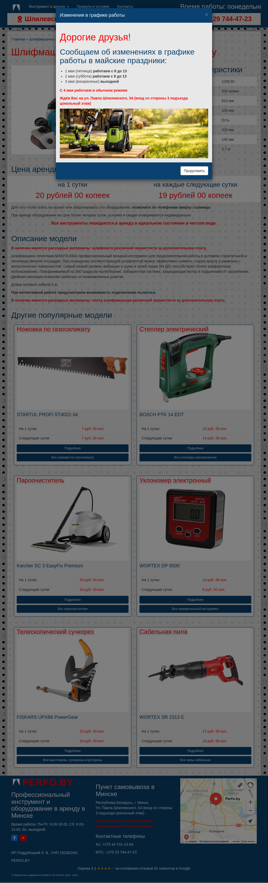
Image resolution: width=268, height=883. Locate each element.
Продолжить (194, 171)
